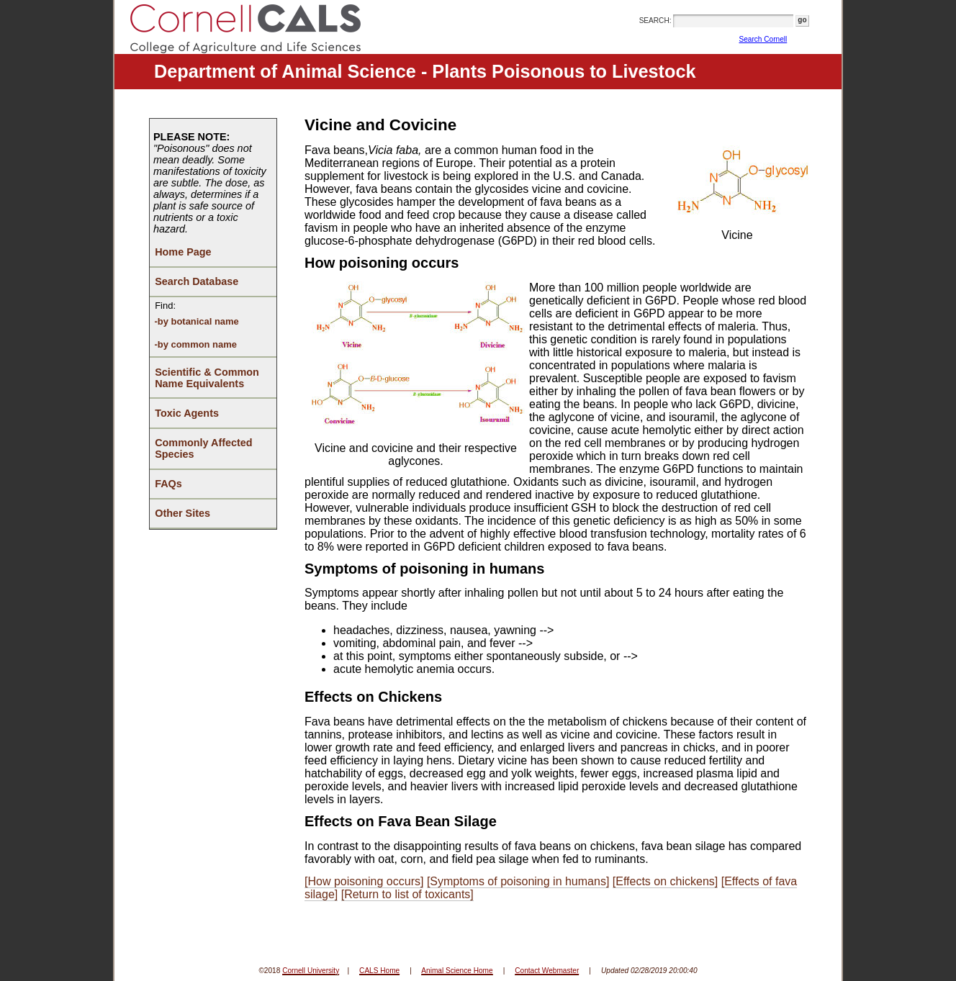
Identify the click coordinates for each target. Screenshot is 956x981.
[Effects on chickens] (665, 881)
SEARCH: (655, 20)
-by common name (195, 344)
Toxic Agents (187, 413)
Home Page (183, 252)
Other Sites (182, 513)
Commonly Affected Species (203, 448)
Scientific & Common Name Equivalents (207, 377)
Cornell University (310, 971)
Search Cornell (763, 39)
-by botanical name (196, 321)
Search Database (196, 281)
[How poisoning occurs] (364, 881)
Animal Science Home (456, 971)
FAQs (168, 483)
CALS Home (379, 971)
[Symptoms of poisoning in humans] (518, 881)
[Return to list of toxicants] (407, 894)
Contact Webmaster (547, 971)
